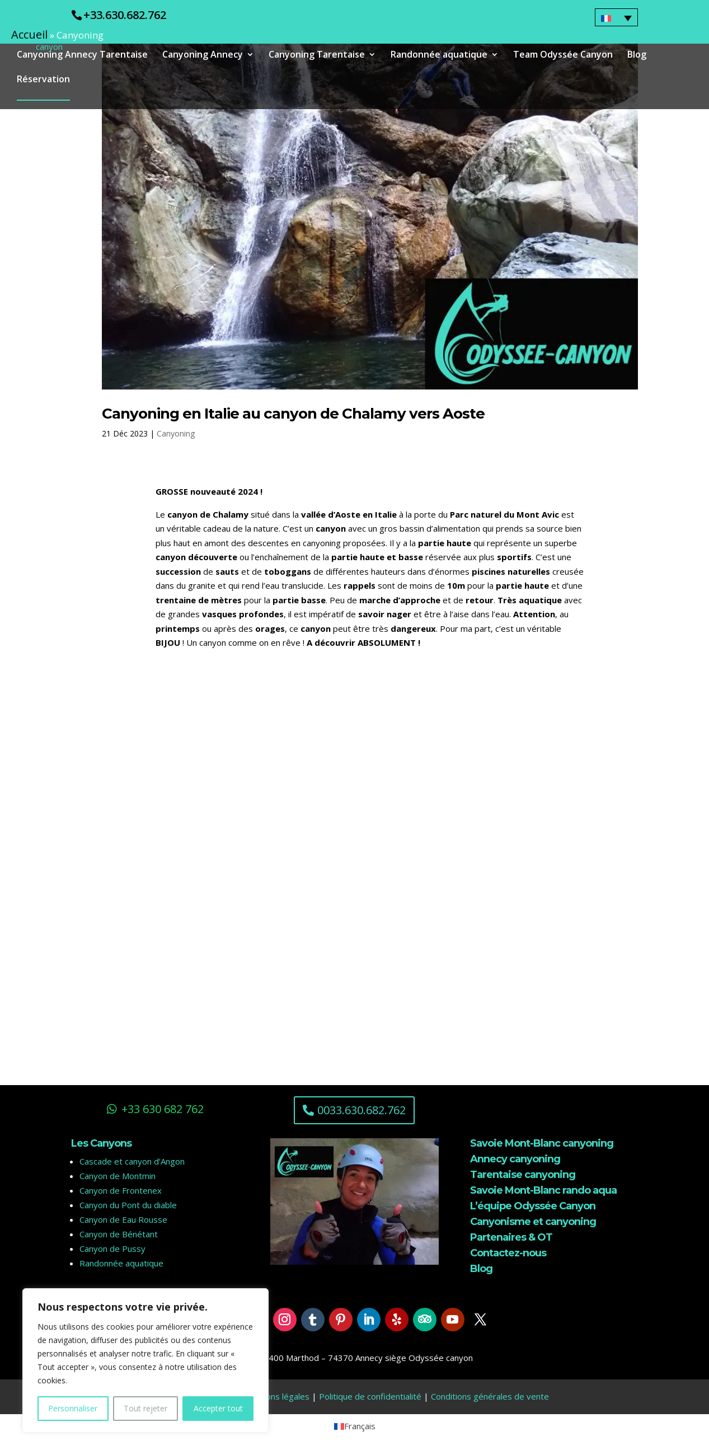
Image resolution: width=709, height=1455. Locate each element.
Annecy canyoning (515, 1159)
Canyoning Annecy (202, 56)
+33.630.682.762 (124, 14)
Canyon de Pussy (112, 1248)
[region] (145, 1360)
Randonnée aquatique (439, 56)
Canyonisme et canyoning (533, 1221)
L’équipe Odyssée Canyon (532, 1206)
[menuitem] (616, 17)
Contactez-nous (508, 1253)
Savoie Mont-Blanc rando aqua (543, 1190)
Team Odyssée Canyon (563, 56)
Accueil (29, 34)
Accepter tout (218, 1408)
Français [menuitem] (359, 1425)
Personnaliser (72, 1408)
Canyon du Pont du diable (128, 1204)
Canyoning (176, 433)
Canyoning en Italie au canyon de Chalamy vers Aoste (293, 414)
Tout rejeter (145, 1408)
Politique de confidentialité (370, 1396)
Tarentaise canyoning (522, 1174)
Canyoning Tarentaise (317, 56)
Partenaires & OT (511, 1237)
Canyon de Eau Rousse (123, 1219)
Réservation (43, 81)
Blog (636, 56)
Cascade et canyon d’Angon (132, 1161)
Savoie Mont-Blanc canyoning (541, 1143)
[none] (616, 17)
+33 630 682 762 (162, 1108)
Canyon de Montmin (117, 1175)
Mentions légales (276, 1396)
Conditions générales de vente (490, 1396)
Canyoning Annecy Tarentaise (82, 56)
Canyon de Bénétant (118, 1234)
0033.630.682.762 (361, 1110)
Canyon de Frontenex (120, 1190)
